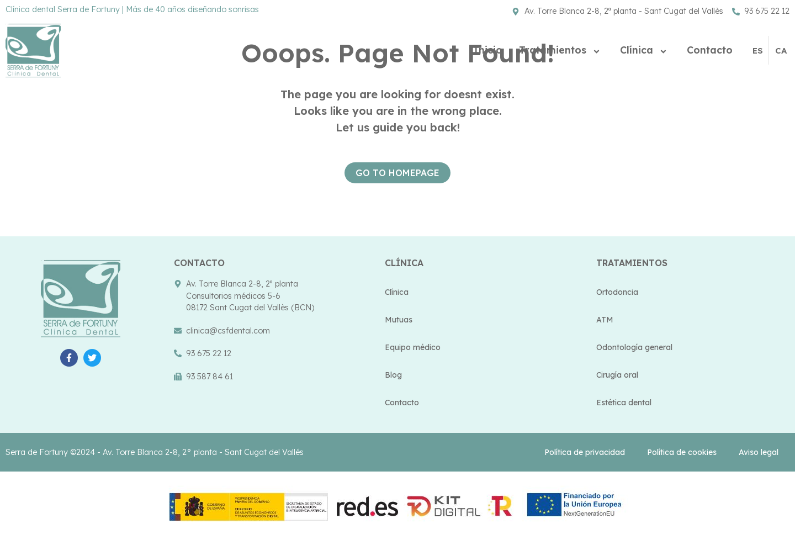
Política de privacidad (584, 452)
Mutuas (398, 320)
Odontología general (634, 347)
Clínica (645, 50)
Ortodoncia (617, 292)
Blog (393, 375)
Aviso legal (758, 452)
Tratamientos (561, 50)
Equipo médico (413, 347)
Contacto (710, 50)
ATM (604, 320)
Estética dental (623, 402)
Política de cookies (682, 452)
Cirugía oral (617, 375)
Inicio (488, 50)
